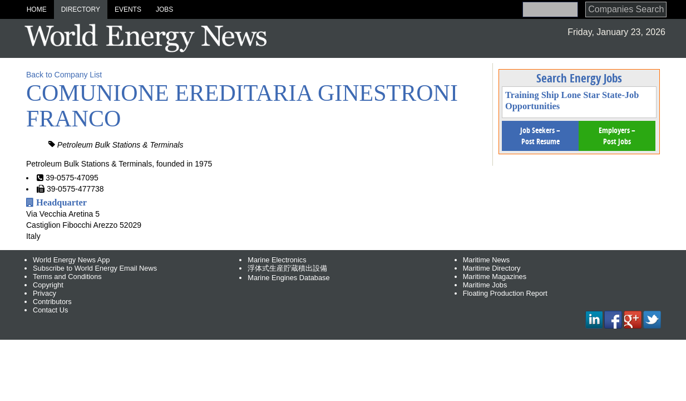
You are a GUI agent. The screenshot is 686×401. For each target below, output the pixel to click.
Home (37, 9)
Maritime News (486, 260)
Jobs (164, 9)
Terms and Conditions (67, 276)
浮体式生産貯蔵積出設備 (287, 268)
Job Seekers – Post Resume (540, 135)
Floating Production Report (505, 293)
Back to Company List (64, 74)
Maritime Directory (492, 268)
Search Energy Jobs (579, 78)
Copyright (48, 285)
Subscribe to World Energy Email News (95, 268)
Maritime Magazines (495, 276)
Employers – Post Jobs (617, 135)
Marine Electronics (277, 260)
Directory (80, 9)
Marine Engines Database (288, 277)
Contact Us (50, 310)
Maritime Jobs (485, 285)
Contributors (52, 301)
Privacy (44, 293)
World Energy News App (71, 260)
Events (128, 9)
